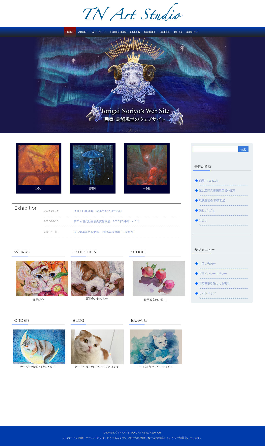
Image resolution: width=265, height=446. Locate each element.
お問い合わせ (207, 263)
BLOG (178, 32)
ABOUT (83, 32)
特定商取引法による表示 (214, 283)
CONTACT (192, 32)
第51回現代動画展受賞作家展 (217, 190)
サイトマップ (207, 293)
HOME (70, 32)
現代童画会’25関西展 (212, 200)
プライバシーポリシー (213, 273)
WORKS (99, 32)
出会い (38, 167)
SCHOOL (150, 32)
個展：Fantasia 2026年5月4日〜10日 (98, 210)
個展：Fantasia (208, 180)
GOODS (165, 32)
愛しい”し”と (207, 210)
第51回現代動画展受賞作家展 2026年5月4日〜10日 (106, 221)
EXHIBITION (118, 32)
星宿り (93, 167)
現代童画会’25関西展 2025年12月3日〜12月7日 (104, 232)
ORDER (135, 32)
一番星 (147, 167)
